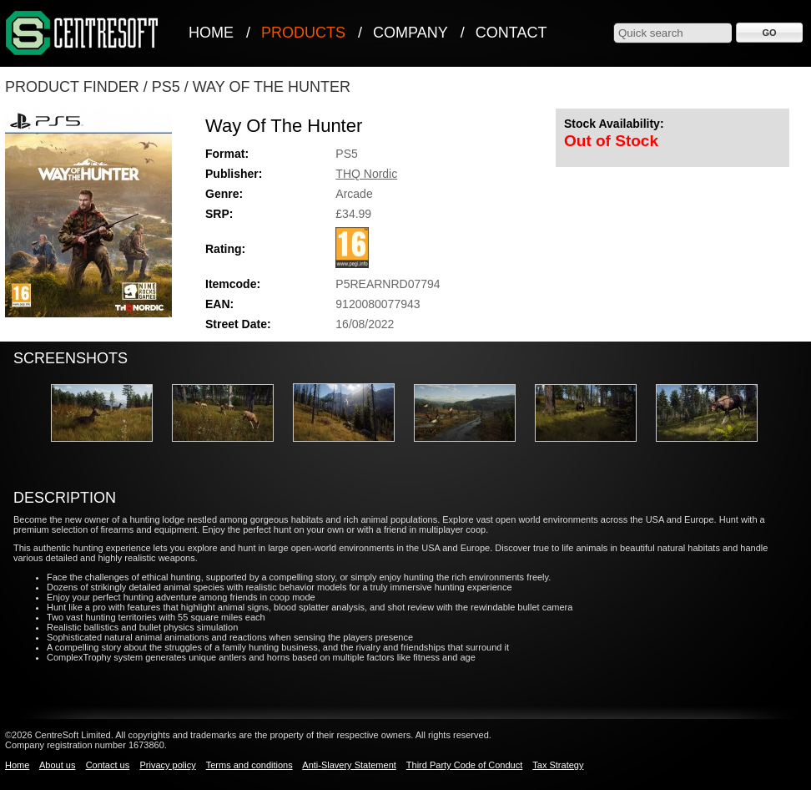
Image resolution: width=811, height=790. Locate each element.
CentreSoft (82, 33)
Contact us (108, 765)
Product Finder (72, 86)
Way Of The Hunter (271, 86)
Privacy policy (167, 765)
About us (57, 765)
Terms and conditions (249, 765)
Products (303, 32)
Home (211, 32)
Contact (511, 32)
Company (410, 32)
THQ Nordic (366, 173)
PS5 (166, 86)
